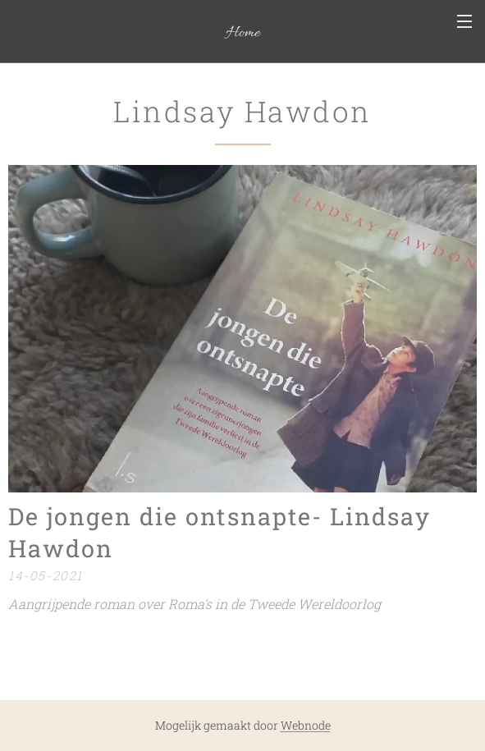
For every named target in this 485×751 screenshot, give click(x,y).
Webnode (306, 725)
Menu (464, 21)
